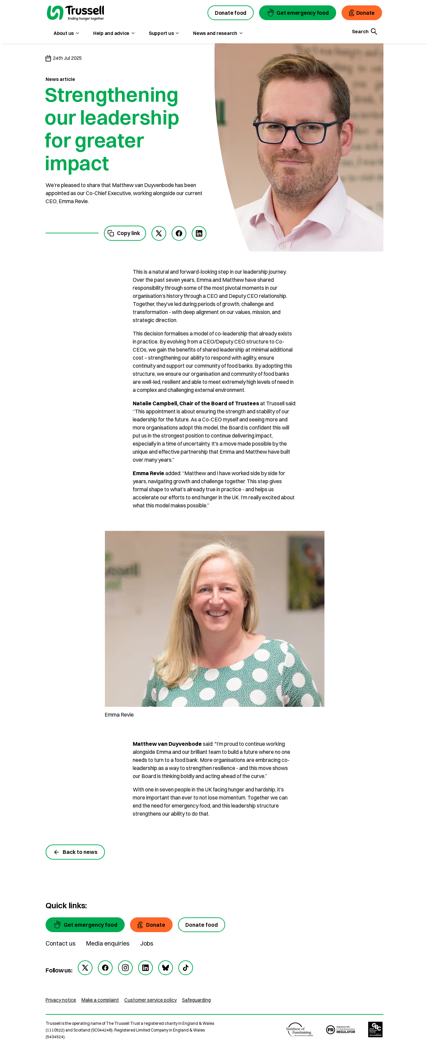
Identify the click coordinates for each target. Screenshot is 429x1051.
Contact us (60, 943)
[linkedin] (145, 967)
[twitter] (158, 233)
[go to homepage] (75, 13)
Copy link (123, 233)
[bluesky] (165, 967)
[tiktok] (185, 967)
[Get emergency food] (85, 924)
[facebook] (179, 233)
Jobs (146, 943)
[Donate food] (201, 924)
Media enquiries (107, 943)
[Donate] (151, 924)
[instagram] (125, 967)
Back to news (75, 852)
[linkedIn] (199, 233)
